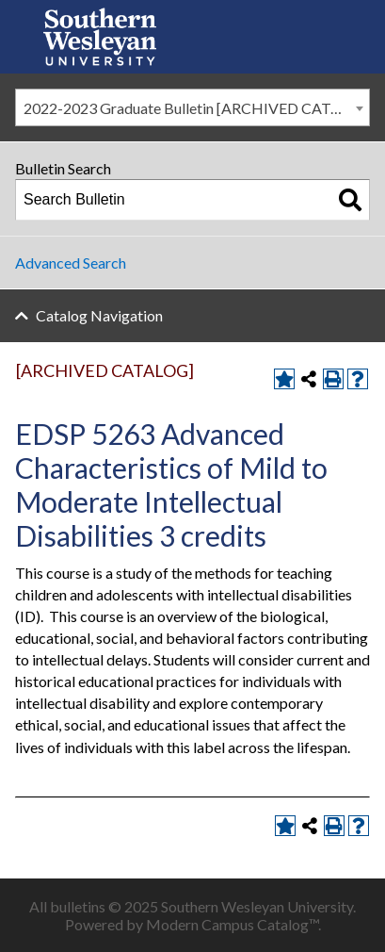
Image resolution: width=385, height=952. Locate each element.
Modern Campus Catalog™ (232, 924)
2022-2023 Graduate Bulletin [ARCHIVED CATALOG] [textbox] (196, 108)
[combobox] (192, 107)
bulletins (77, 906)
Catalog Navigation (99, 315)
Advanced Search (70, 262)
